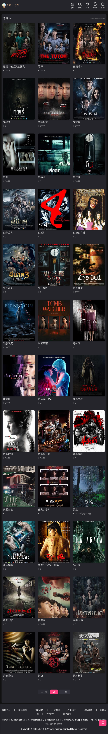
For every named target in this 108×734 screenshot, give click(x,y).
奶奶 (40, 675)
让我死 (6, 398)
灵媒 (75, 509)
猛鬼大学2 (43, 509)
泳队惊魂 (8, 565)
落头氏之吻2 (45, 398)
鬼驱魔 (6, 122)
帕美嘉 (41, 620)
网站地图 (22, 710)
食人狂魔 (78, 288)
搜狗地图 (51, 714)
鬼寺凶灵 (8, 232)
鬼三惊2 (42, 288)
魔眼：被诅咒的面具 (14, 66)
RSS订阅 (39, 710)
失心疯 (76, 565)
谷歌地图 (72, 710)
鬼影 (5, 177)
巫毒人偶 (78, 620)
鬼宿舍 (41, 177)
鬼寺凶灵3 (8, 288)
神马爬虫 (67, 714)
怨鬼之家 (8, 620)
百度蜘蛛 (55, 710)
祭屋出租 (8, 509)
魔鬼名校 (78, 398)
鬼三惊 (76, 177)
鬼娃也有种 (79, 232)
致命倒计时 (44, 454)
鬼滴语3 (77, 66)
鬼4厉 (41, 232)
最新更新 (6, 710)
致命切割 (8, 454)
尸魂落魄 (8, 675)
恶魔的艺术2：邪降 (48, 565)
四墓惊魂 (78, 454)
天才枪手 (78, 675)
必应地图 (88, 710)
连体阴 (76, 343)
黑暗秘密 (43, 122)
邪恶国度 (8, 343)
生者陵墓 (43, 343)
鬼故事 (76, 122)
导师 (40, 66)
